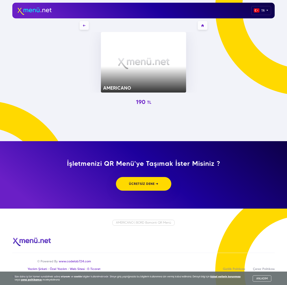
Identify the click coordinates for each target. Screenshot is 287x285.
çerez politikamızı (31, 279)
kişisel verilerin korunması (225, 276)
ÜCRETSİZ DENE (143, 184)
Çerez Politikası (264, 269)
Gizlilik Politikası (234, 269)
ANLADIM (262, 278)
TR (259, 10)
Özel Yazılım (58, 269)
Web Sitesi (77, 269)
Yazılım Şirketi (37, 269)
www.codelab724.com (75, 261)
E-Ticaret (93, 269)
